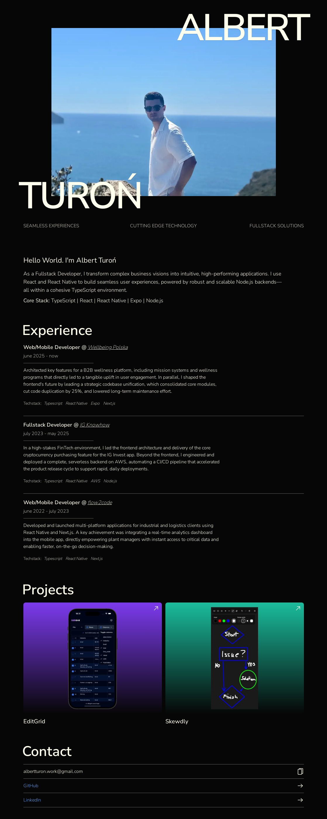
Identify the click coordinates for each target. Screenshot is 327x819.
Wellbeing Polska (108, 347)
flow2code (100, 502)
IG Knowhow (95, 424)
